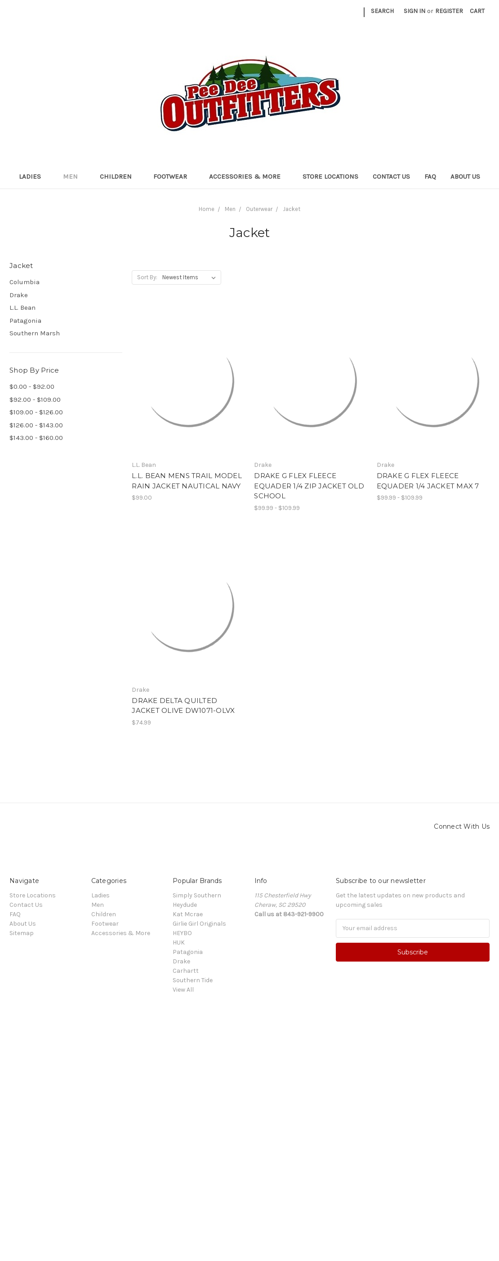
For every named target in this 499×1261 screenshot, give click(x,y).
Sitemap (21, 933)
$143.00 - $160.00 (36, 438)
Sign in (414, 11)
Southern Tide (193, 980)
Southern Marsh (34, 333)
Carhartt (186, 971)
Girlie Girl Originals (199, 923)
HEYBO (182, 933)
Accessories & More (248, 176)
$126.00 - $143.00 (36, 425)
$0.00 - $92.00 (31, 386)
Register (449, 11)
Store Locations (330, 176)
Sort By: (147, 277)
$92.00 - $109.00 (35, 399)
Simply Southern (197, 895)
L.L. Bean (22, 307)
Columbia (24, 282)
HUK (179, 942)
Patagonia (25, 320)
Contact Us (391, 176)
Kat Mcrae (188, 914)
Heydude (185, 905)
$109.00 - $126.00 (36, 412)
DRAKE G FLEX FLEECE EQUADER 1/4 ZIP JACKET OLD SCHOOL (309, 485)
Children (119, 176)
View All (183, 989)
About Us (465, 176)
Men (74, 176)
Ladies (34, 176)
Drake (18, 295)
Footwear (174, 176)
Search (382, 11)
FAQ (430, 176)
